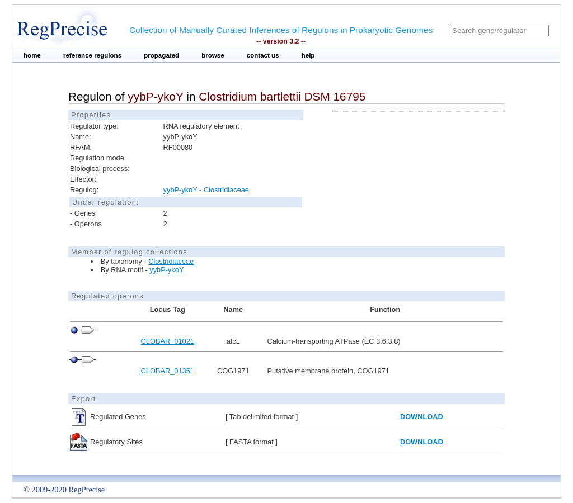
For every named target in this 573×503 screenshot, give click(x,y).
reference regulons (92, 55)
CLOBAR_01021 (167, 341)
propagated (161, 55)
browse (212, 55)
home (32, 55)
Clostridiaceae (171, 261)
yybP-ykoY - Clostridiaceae (206, 190)
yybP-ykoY (166, 269)
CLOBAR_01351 (167, 371)
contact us (263, 55)
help (308, 55)
